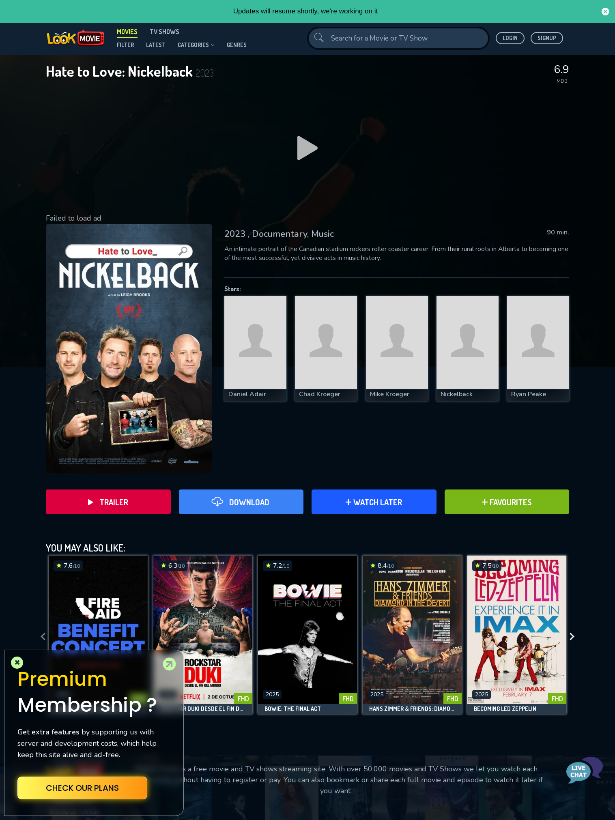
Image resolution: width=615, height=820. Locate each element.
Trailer (108, 502)
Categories (196, 45)
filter (125, 44)
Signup (547, 37)
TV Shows (164, 32)
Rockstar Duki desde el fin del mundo (203, 709)
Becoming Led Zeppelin (505, 709)
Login (510, 37)
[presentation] (40, 637)
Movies (127, 32)
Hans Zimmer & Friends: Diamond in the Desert (412, 709)
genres (237, 44)
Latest (156, 44)
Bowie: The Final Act (292, 709)
